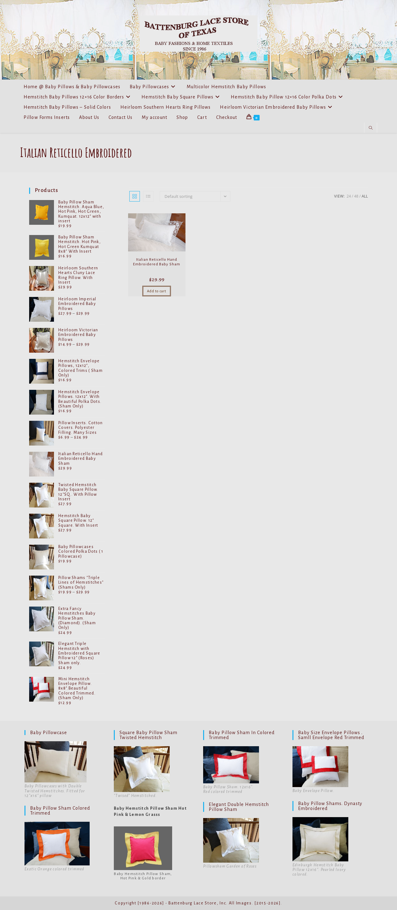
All (365, 196)
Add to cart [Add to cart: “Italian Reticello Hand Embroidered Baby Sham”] (156, 291)
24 (349, 196)
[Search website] (370, 128)
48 (356, 196)
